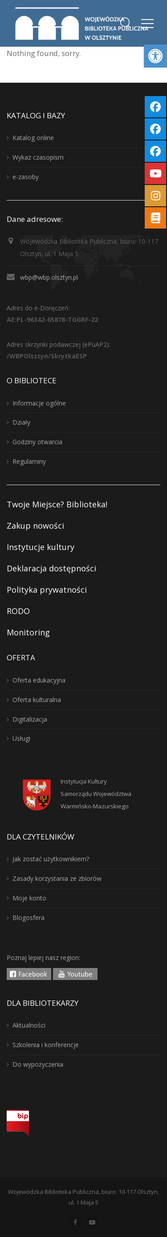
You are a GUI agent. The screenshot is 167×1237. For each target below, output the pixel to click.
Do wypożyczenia (37, 1064)
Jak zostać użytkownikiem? (50, 859)
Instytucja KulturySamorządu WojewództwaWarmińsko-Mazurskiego (96, 793)
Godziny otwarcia (37, 442)
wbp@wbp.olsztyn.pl (49, 277)
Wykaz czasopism (38, 157)
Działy (21, 422)
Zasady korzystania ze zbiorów (57, 878)
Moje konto (29, 898)
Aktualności (28, 1025)
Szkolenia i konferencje (45, 1044)
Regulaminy (29, 461)
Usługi (21, 738)
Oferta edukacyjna (38, 680)
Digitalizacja (29, 719)
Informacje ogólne (39, 403)
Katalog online (33, 137)
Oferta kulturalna (36, 699)
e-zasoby (25, 177)
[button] (155, 56)
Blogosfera (28, 917)
